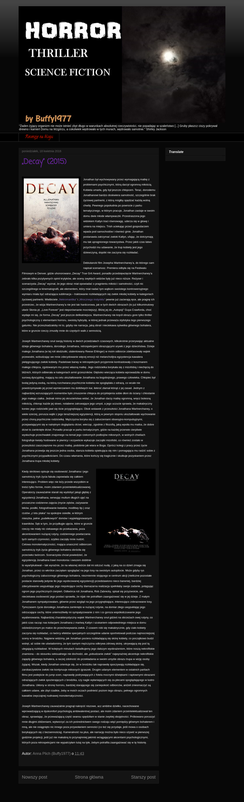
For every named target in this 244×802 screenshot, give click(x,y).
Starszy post (143, 777)
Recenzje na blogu (39, 137)
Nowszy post (34, 777)
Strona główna (89, 777)
